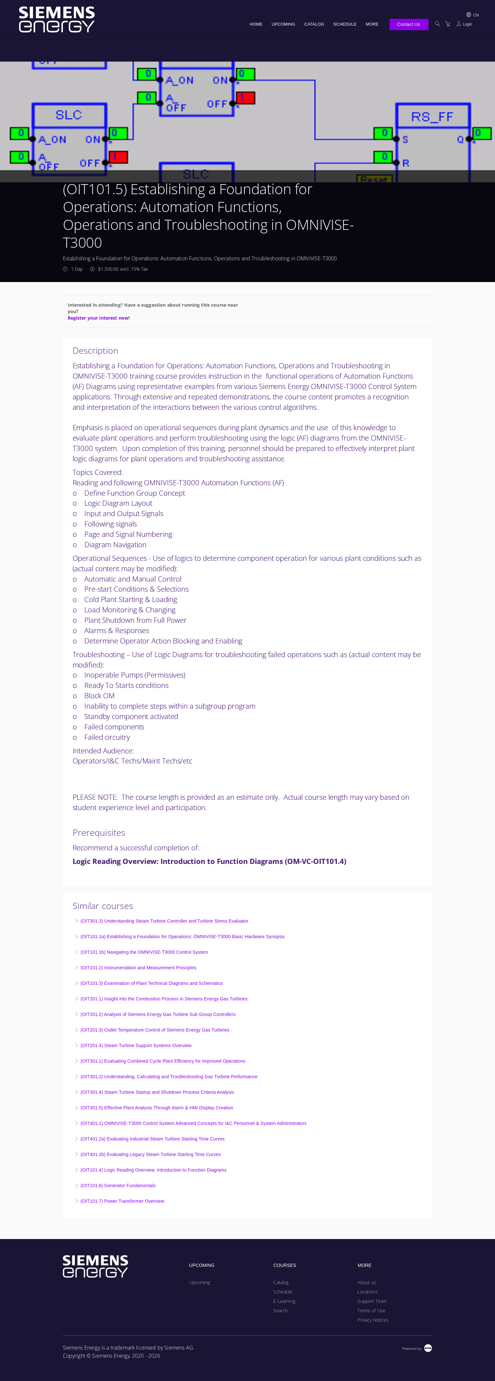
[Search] (437, 24)
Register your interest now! (99, 318)
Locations (367, 1292)
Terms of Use (371, 1310)
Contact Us (408, 24)
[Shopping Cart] (447, 24)
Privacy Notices (373, 1320)
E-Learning (284, 1301)
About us (367, 1282)
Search (280, 1310)
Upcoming (283, 24)
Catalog (314, 24)
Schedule (345, 24)
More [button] (372, 24)
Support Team (372, 1301)
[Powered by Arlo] (417, 1347)
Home (256, 24)
